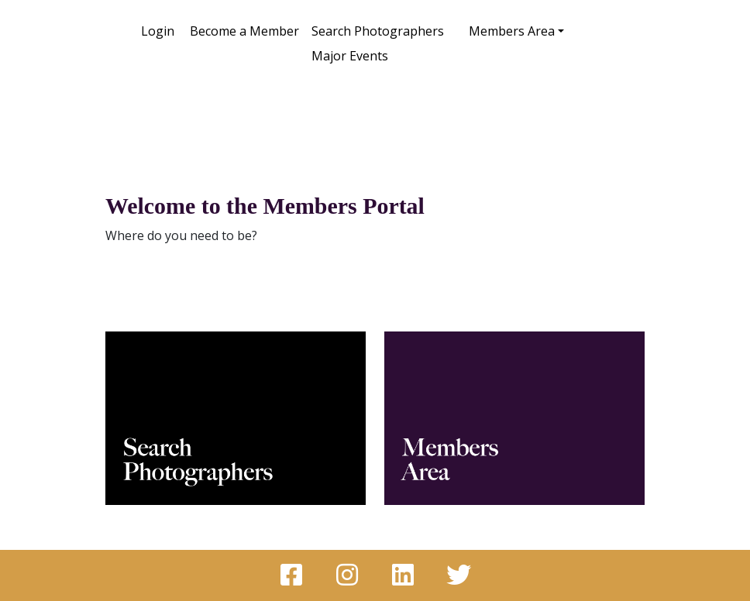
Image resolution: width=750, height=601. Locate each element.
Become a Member (244, 30)
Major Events (349, 55)
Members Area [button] (512, 30)
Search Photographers (377, 30)
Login (157, 30)
